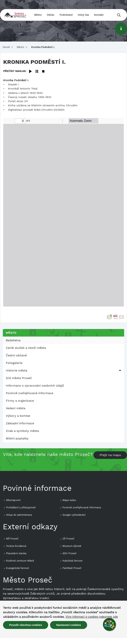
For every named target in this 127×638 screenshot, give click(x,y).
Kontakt (99, 14)
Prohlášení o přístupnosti (21, 507)
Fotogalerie (14, 363)
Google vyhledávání (73, 514)
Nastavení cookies (68, 624)
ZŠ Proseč (68, 538)
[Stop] (43, 71)
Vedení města (15, 408)
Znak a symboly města (22, 431)
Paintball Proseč (71, 568)
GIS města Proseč (19, 378)
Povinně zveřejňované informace (29, 393)
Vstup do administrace (19, 514)
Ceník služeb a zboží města (26, 348)
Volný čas (83, 14)
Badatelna (13, 340)
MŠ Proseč (12, 538)
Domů (6, 47)
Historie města (16, 370)
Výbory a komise (18, 416)
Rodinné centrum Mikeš (20, 560)
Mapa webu (69, 500)
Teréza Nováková (16, 546)
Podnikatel (66, 14)
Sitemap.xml (13, 500)
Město (38, 14)
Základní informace (20, 423)
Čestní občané (16, 355)
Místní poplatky (17, 438)
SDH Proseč (69, 553)
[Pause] (37, 71)
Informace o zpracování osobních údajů (35, 385)
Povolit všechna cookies (25, 624)
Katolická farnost (72, 560)
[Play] (30, 71)
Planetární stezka (16, 553)
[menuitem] (63, 340)
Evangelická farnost (17, 568)
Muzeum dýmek (71, 546)
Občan (50, 14)
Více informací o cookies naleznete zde (91, 616)
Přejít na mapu (110, 455)
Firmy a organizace (20, 400)
